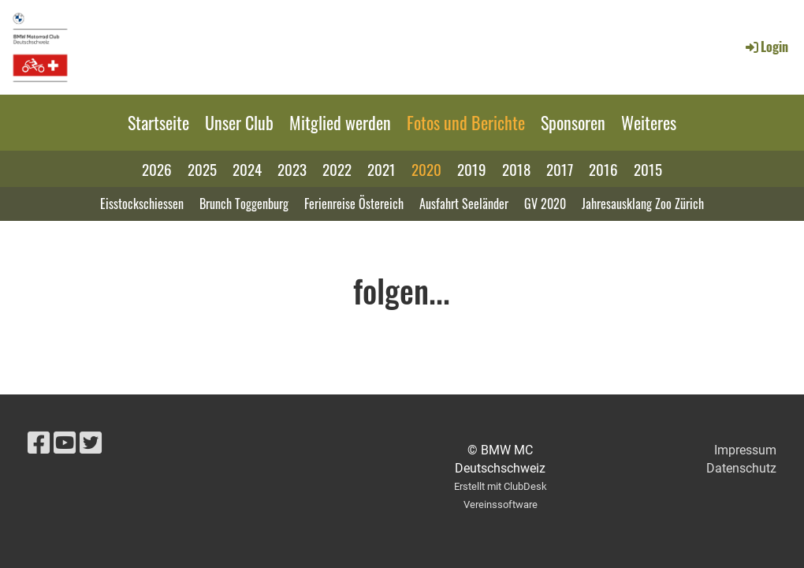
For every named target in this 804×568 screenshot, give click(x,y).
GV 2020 (545, 203)
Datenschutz (741, 468)
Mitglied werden (340, 122)
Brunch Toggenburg (243, 203)
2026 (157, 169)
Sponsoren (573, 122)
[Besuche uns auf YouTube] (65, 443)
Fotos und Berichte (466, 122)
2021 (381, 169)
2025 (202, 169)
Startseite (158, 122)
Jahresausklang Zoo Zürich (643, 203)
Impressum (745, 450)
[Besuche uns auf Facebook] (39, 443)
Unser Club (239, 122)
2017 (559, 169)
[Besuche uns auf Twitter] (91, 443)
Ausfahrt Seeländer (463, 203)
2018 (516, 169)
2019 (471, 169)
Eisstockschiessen (142, 203)
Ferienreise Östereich (354, 203)
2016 (603, 169)
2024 (247, 169)
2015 (648, 169)
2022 (337, 169)
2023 (292, 169)
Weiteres (648, 122)
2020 (426, 169)
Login (765, 46)
